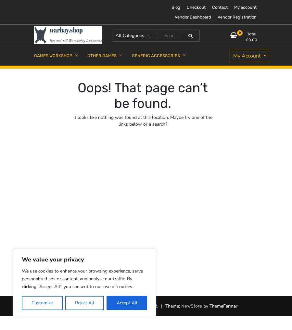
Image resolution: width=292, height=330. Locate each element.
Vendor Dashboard (193, 17)
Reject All (84, 303)
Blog (175, 7)
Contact (220, 7)
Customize (42, 303)
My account (245, 7)
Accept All (127, 303)
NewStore (191, 306)
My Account (247, 55)
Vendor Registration (237, 17)
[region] (84, 283)
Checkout (196, 7)
